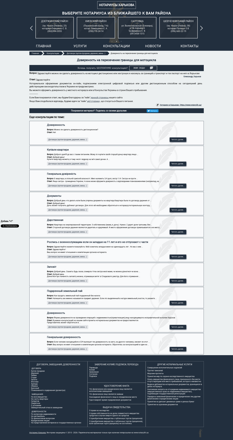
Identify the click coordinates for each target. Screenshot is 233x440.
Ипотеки (34, 382)
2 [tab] (116, 41)
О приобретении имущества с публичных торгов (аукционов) (115, 418)
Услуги (80, 46)
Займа (34, 375)
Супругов (35, 401)
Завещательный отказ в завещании (46, 408)
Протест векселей (155, 371)
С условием (36, 405)
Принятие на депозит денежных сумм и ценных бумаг (170, 402)
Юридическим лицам (40, 421)
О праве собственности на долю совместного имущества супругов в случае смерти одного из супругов (114, 414)
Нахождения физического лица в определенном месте (113, 397)
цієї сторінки (93, 101)
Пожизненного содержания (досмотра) (48, 390)
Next (202, 28)
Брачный (35, 388)
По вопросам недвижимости (43, 414)
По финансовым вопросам (43, 418)
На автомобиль (38, 416)
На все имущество (39, 397)
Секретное (35, 403)
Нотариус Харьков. (37, 433)
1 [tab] (112, 41)
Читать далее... (178, 140)
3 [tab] (121, 41)
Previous (32, 28)
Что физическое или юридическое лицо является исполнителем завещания (110, 390)
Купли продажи (38, 371)
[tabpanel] (54, 27)
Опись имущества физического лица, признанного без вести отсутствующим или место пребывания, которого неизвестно (174, 380)
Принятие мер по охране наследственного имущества (171, 376)
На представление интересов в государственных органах (56, 423)
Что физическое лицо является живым (106, 394)
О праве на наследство (99, 410)
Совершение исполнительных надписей (164, 368)
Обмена (34, 386)
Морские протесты (155, 373)
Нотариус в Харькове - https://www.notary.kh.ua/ (181, 105)
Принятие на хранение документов (162, 404)
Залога (34, 380)
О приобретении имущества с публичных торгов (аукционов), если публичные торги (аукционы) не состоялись (116, 422)
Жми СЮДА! (143, 68)
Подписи (93, 376)
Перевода (93, 368)
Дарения (35, 373)
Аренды (34, 384)
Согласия (93, 374)
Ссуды (34, 377)
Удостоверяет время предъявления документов (110, 400)
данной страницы (99, 97)
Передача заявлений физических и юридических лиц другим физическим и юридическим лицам (173, 398)
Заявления (94, 372)
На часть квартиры (39, 399)
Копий (92, 370)
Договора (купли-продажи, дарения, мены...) (67, 140)
